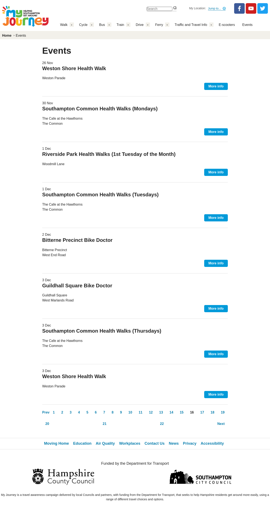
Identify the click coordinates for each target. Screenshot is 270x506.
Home (6, 35)
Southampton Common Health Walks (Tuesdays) (100, 194)
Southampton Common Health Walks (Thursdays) (101, 331)
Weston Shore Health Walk (74, 68)
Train (120, 25)
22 (162, 424)
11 (140, 412)
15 (182, 412)
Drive (139, 25)
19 (223, 412)
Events (247, 25)
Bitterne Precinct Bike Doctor (77, 240)
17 (202, 412)
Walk (64, 25)
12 (151, 412)
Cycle (83, 25)
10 (130, 412)
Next (221, 424)
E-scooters (227, 25)
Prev (46, 412)
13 (161, 412)
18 (212, 412)
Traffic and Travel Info (191, 25)
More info (216, 86)
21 (105, 424)
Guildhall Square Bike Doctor (77, 285)
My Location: (197, 8)
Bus (102, 25)
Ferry (159, 25)
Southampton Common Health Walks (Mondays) (100, 108)
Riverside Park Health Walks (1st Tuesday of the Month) (109, 154)
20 (47, 424)
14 (171, 412)
